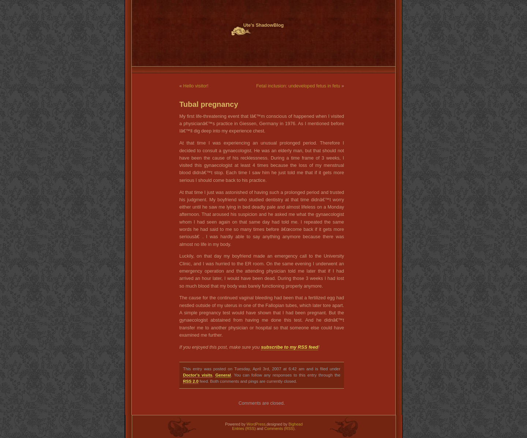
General (223, 375)
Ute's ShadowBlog (263, 25)
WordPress (256, 424)
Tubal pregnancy (208, 104)
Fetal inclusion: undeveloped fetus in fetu (298, 86)
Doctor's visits (197, 375)
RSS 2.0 (190, 381)
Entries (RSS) (243, 428)
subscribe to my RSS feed (289, 347)
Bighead (295, 424)
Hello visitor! (196, 86)
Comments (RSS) (279, 428)
